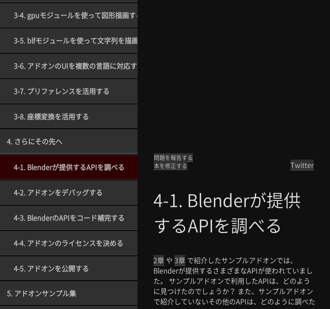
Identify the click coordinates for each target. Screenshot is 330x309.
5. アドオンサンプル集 (41, 293)
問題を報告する (173, 157)
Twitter (302, 165)
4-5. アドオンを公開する (51, 268)
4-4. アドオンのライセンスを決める (68, 243)
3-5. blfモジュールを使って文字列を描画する (76, 40)
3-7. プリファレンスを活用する (62, 91)
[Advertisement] (234, 77)
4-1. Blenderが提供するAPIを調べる (69, 167)
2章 (158, 260)
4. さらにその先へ (34, 141)
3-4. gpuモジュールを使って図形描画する (76, 15)
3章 (179, 260)
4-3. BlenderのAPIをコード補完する (69, 217)
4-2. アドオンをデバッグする (58, 192)
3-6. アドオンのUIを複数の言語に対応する (76, 66)
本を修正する (170, 165)
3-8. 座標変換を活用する (51, 116)
